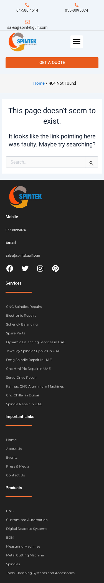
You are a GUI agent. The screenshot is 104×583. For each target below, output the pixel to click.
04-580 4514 (27, 10)
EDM (10, 537)
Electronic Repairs (21, 315)
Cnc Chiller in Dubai (22, 395)
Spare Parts (15, 333)
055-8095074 (76, 10)
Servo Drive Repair (21, 377)
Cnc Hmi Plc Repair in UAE (28, 369)
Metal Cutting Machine (25, 555)
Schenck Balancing (22, 324)
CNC (10, 511)
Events (11, 457)
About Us (14, 449)
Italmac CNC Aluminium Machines (35, 386)
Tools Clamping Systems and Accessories (40, 573)
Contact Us (15, 475)
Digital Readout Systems (26, 529)
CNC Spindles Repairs (24, 307)
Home (11, 440)
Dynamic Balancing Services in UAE (35, 342)
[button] (76, 41)
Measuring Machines (23, 546)
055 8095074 (16, 230)
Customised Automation (27, 520)
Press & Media (17, 466)
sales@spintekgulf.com (27, 27)
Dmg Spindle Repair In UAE (29, 360)
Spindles (13, 564)
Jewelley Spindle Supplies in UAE (33, 351)
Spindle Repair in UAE (24, 404)
